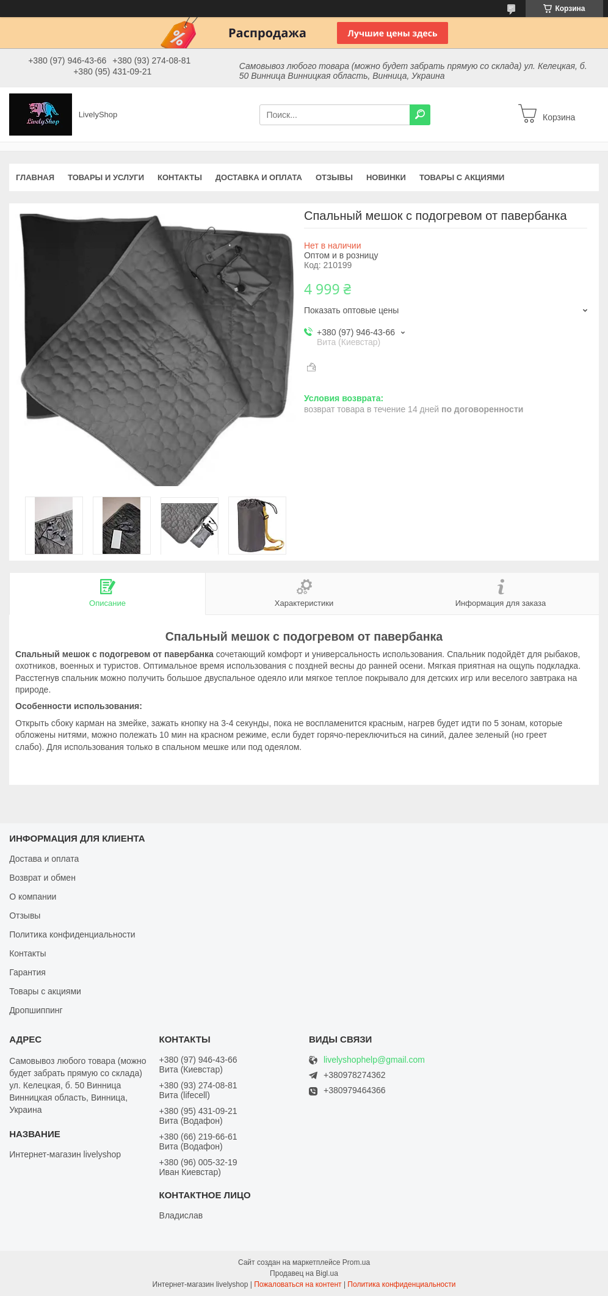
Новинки (386, 177)
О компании (32, 896)
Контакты (179, 177)
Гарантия (27, 972)
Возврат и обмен (42, 878)
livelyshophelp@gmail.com (374, 1060)
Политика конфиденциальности (72, 934)
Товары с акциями (462, 177)
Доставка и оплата (258, 177)
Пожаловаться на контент (297, 1284)
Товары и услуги (106, 177)
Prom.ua (356, 1262)
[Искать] (420, 114)
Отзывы (334, 177)
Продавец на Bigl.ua (304, 1273)
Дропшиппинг (36, 1010)
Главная (35, 177)
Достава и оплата (44, 859)
